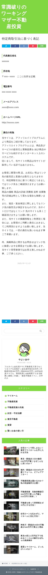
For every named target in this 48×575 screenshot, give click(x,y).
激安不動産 (12, 419)
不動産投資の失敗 (15, 407)
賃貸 (9, 425)
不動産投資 (12, 401)
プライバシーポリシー (19, 569)
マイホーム (12, 396)
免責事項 (33, 569)
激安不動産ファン (29, 376)
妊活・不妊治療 (14, 413)
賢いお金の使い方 (15, 431)
